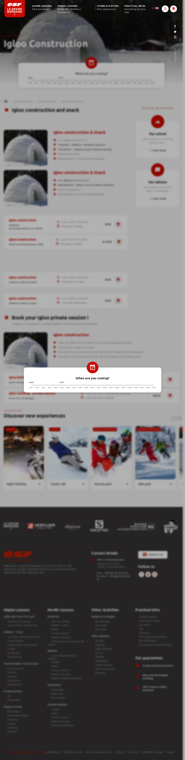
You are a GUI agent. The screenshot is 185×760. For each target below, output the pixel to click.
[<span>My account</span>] (165, 8)
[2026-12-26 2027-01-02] (59, 385)
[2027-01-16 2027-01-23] (77, 385)
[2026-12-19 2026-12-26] (53, 385)
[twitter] (175, 31)
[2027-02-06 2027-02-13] (96, 385)
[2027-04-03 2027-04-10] (145, 385)
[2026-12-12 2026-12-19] (46, 385)
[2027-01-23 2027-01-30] (83, 385)
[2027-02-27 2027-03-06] (114, 385)
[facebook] (175, 26)
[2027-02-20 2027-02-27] (108, 385)
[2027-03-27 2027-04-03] (139, 385)
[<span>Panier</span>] (173, 8)
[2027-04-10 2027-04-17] (151, 385)
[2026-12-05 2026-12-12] (40, 385)
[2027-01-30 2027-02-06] (89, 385)
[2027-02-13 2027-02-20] (102, 385)
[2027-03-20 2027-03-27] (132, 385)
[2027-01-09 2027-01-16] (71, 385)
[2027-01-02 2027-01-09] (65, 385)
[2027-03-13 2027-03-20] (126, 385)
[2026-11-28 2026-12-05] (34, 385)
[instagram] (175, 37)
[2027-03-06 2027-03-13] (120, 385)
